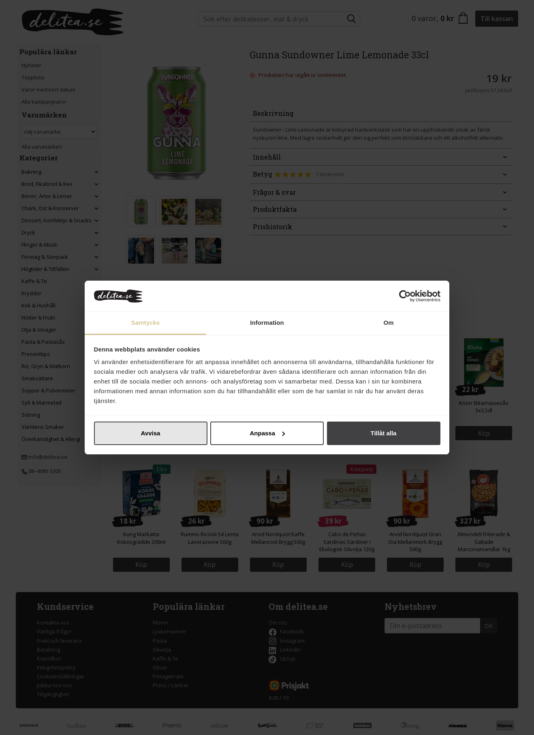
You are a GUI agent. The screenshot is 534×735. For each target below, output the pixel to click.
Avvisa (150, 433)
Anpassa (267, 433)
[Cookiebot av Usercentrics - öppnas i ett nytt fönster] (405, 296)
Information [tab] (267, 322)
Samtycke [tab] (145, 322)
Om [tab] (388, 322)
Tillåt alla (384, 433)
